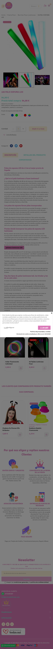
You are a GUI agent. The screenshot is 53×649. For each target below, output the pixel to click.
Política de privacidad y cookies (40, 331)
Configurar (9, 328)
